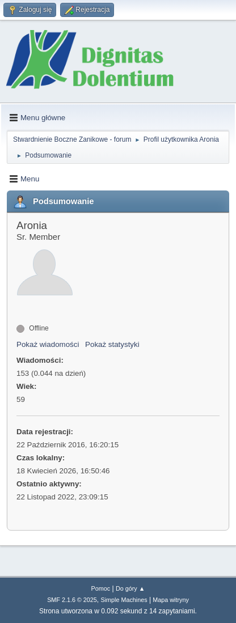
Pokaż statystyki (112, 344)
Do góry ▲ (130, 588)
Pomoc (101, 588)
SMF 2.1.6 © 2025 (72, 599)
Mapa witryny (171, 599)
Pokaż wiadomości (47, 344)
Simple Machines (123, 599)
